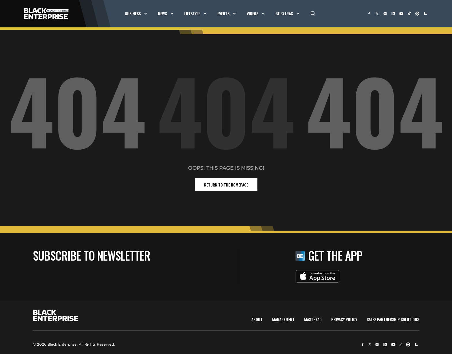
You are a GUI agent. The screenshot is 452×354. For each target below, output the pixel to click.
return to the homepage (226, 185)
